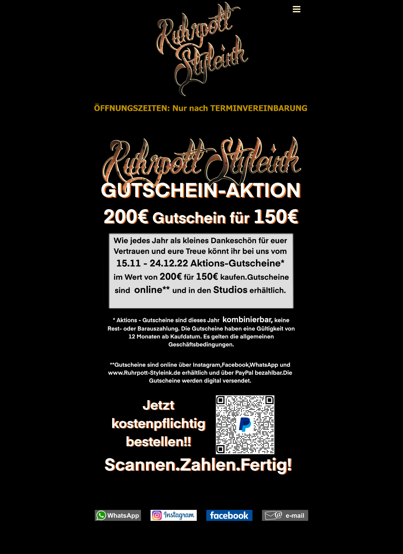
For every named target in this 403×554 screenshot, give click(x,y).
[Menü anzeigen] (297, 9)
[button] (118, 509)
